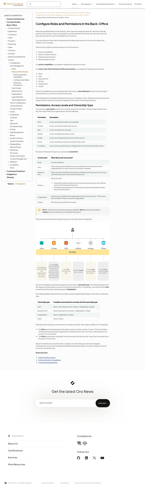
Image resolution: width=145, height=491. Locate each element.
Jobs (11, 120)
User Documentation (13, 16)
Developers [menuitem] (86, 4)
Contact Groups (16, 109)
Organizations (16, 94)
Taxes (9, 47)
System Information (17, 156)
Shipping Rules (15, 144)
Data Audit (14, 123)
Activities (11, 53)
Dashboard (12, 31)
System (10, 60)
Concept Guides (12, 22)
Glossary (10, 177)
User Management (16, 66)
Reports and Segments (16, 57)
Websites (13, 162)
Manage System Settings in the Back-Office (75, 13)
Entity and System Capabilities (20, 76)
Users (49, 13)
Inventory (11, 50)
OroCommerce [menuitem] (125, 4)
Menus (12, 135)
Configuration (14, 63)
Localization (14, 165)
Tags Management (16, 132)
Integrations (14, 114)
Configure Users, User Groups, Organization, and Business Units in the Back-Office (62, 15)
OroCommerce (17, 436)
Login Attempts (17, 97)
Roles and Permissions (19, 72)
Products (11, 41)
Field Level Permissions (17, 84)
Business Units (17, 91)
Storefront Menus (16, 138)
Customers (12, 34)
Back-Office (56, 13)
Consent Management (18, 159)
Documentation (41, 13)
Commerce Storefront (15, 171)
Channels (13, 118)
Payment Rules (15, 147)
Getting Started (13, 28)
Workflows (13, 150)
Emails (12, 111)
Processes (14, 153)
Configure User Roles (21, 80)
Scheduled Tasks (16, 126)
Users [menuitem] (74, 4)
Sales (9, 38)
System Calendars (17, 141)
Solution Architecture (14, 19)
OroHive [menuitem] (138, 4)
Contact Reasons (16, 106)
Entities (12, 129)
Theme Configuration (18, 103)
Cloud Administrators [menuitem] (105, 4)
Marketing (11, 44)
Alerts (12, 168)
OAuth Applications (19, 100)
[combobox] (44, 4)
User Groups (16, 88)
